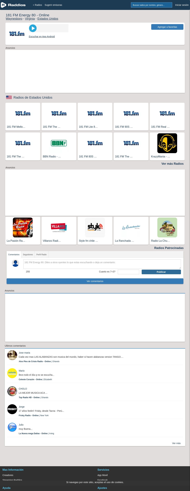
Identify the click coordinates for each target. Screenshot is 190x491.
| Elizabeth (35, 379)
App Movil (102, 475)
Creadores (7, 475)
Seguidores (28, 254)
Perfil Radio (41, 254)
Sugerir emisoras (53, 5)
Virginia (30, 18)
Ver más (176, 443)
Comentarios (13, 254)
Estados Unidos (47, 18)
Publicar (161, 272)
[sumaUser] (128, 272)
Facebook (102, 480)
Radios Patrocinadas (169, 248)
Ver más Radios (172, 163)
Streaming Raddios (12, 480)
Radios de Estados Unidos (33, 97)
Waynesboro (14, 18)
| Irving (36, 433)
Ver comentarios (95, 281)
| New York (34, 415)
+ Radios (37, 5)
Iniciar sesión (182, 5)
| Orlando (39, 361)
